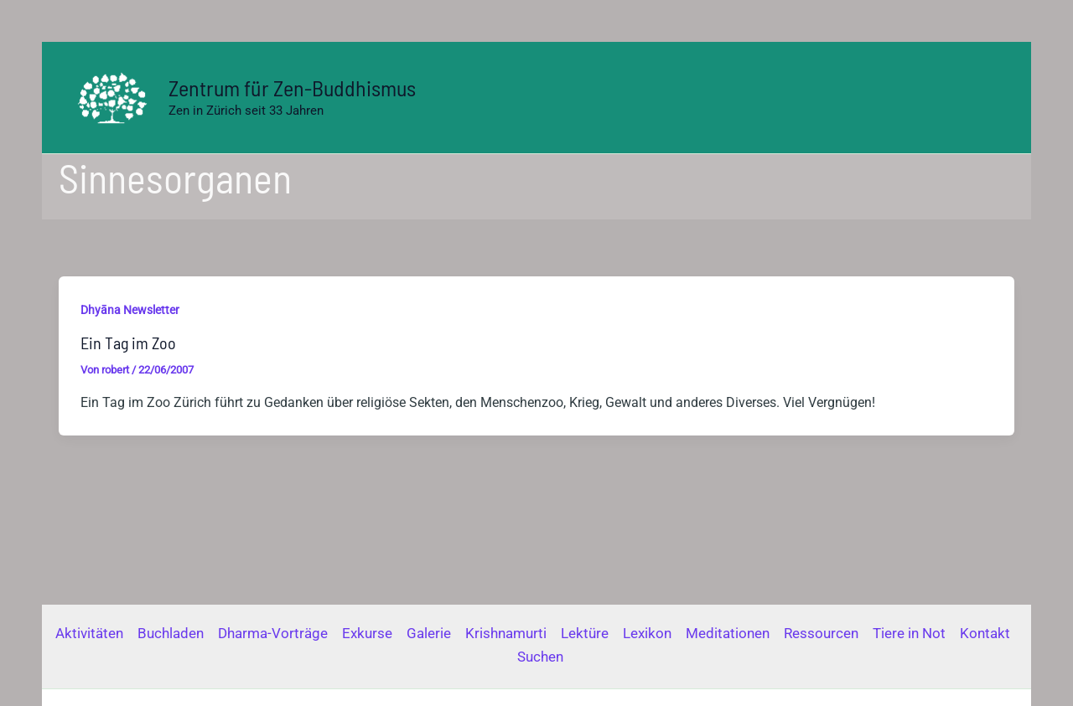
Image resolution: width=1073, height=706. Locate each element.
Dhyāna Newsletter (129, 310)
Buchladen (170, 633)
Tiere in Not (909, 633)
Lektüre (585, 633)
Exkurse (367, 633)
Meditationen (728, 633)
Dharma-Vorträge (273, 633)
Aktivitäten (89, 633)
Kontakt (985, 633)
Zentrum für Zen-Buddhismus (292, 87)
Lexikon (647, 633)
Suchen (540, 656)
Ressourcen (821, 633)
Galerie (429, 633)
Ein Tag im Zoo (128, 342)
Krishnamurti (506, 633)
